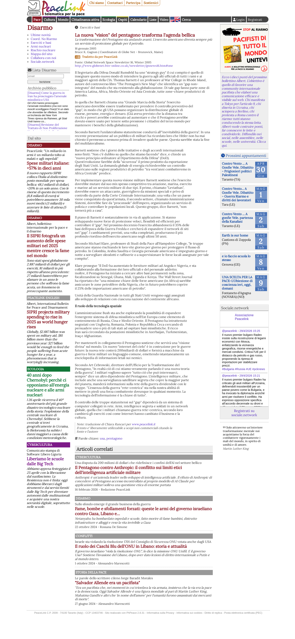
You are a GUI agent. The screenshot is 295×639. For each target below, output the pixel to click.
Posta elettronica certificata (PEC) (243, 636)
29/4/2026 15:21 (250, 375)
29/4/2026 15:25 (250, 330)
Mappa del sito (41, 54)
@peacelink (229, 330)
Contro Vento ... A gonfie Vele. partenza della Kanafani (237, 217)
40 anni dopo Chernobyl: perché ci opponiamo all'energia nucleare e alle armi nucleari (48, 385)
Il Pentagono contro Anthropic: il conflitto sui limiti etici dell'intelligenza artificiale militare (159, 474)
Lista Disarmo (44, 70)
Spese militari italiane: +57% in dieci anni (48, 165)
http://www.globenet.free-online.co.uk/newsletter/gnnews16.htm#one (124, 65)
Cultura (49, 20)
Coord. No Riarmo (44, 39)
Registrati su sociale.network (244, 412)
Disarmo (40, 28)
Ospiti (122, 20)
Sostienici (151, 3)
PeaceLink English (43, 298)
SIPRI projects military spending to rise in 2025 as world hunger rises (48, 319)
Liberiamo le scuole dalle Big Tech (45, 461)
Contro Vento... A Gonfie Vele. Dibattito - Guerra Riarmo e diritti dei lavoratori (237, 194)
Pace (37, 20)
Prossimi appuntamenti (246, 155)
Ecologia (108, 20)
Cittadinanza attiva (85, 20)
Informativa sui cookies (189, 636)
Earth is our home (235, 235)
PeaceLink (110, 57)
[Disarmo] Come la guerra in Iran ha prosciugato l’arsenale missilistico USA (47, 96)
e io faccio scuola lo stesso (236, 258)
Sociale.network (42, 62)
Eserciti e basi (41, 43)
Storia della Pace (131, 592)
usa (102, 438)
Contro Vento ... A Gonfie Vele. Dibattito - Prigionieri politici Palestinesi (237, 169)
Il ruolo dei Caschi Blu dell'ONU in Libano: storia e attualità (163, 564)
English (175, 19)
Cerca (186, 20)
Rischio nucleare (43, 50)
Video (164, 20)
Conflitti (124, 547)
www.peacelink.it (143, 424)
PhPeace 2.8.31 (135, 636)
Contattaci (115, 3)
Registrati (255, 20)
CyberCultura (39, 445)
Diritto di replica (213, 636)
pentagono (114, 438)
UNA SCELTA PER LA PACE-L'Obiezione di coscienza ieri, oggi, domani (237, 283)
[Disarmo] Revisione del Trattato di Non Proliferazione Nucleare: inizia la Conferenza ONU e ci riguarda (47, 130)
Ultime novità (41, 35)
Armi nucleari (41, 46)
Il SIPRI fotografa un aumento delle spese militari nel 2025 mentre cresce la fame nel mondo (48, 245)
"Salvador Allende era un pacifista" (148, 603)
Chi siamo (96, 3)
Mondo (63, 20)
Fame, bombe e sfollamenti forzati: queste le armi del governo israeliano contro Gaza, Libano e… (163, 519)
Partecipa (133, 3)
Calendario (138, 20)
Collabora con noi (43, 58)
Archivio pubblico (42, 88)
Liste (153, 20)
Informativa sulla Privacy (160, 636)
